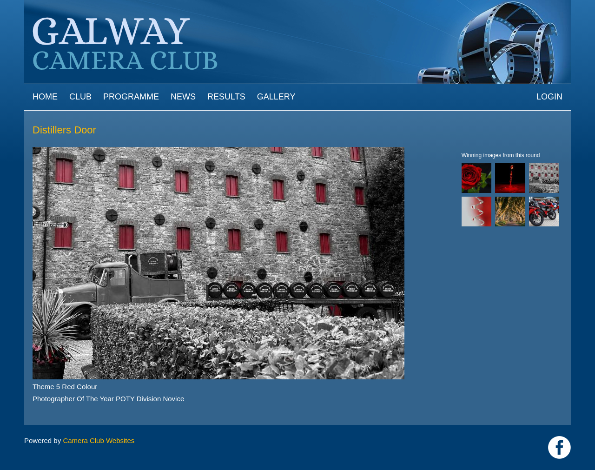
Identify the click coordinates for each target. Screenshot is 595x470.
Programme (131, 96)
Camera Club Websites (98, 440)
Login (549, 96)
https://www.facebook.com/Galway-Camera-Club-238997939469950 (559, 447)
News (183, 96)
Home (45, 96)
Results (226, 96)
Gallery (276, 96)
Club (80, 96)
